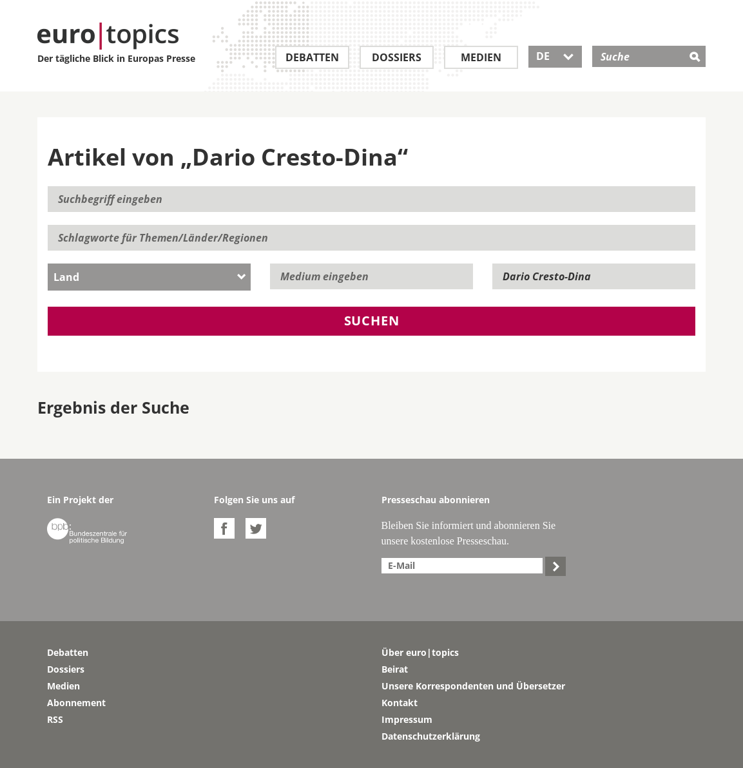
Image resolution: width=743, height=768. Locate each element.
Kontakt (399, 702)
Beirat (394, 669)
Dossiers (396, 57)
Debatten (312, 57)
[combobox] (149, 277)
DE (555, 56)
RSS (55, 719)
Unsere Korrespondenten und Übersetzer (473, 686)
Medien (481, 57)
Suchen (372, 320)
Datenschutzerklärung (430, 736)
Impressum (406, 719)
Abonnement (76, 702)
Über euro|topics (420, 652)
